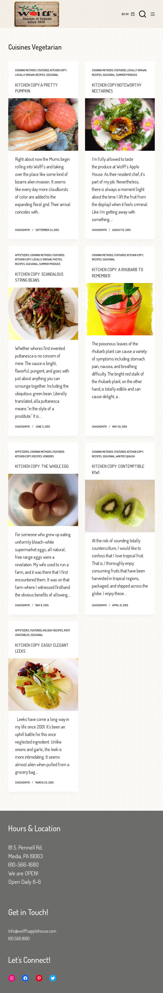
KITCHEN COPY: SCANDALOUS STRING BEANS (41, 277)
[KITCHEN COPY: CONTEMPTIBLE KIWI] (120, 505)
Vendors (48, 456)
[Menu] (153, 14)
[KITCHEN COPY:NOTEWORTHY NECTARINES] (120, 124)
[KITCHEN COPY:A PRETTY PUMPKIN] (43, 124)
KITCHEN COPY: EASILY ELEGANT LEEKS (35, 653)
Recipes (40, 75)
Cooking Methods (26, 70)
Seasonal (52, 75)
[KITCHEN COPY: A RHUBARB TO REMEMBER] (120, 309)
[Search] (142, 14)
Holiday (47, 636)
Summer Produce (126, 75)
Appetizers (22, 255)
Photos (57, 259)
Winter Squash (125, 456)
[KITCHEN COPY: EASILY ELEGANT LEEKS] (43, 690)
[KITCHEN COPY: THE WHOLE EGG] (43, 505)
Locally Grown (25, 75)
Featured (43, 70)
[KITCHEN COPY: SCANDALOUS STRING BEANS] (43, 313)
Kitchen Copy (58, 70)
